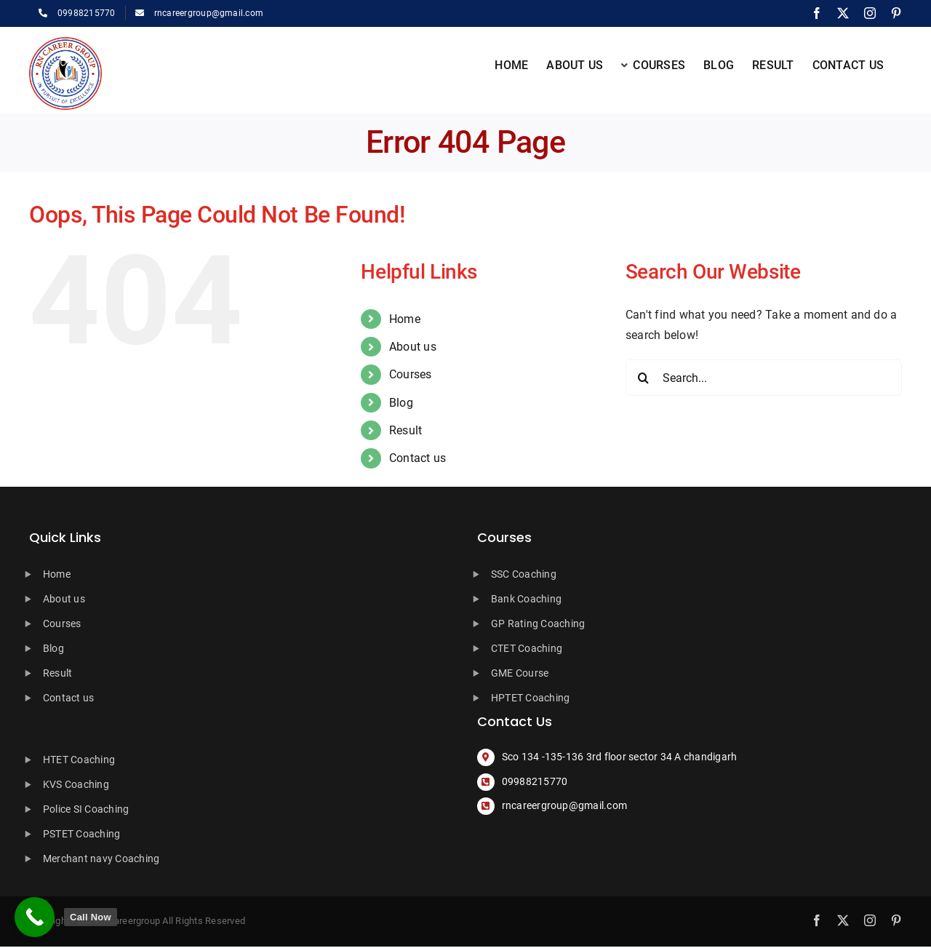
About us (412, 347)
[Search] (644, 377)
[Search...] (764, 377)
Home (404, 319)
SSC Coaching (523, 574)
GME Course (519, 673)
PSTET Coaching (81, 834)
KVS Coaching (76, 784)
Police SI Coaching (86, 809)
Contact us (417, 458)
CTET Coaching (526, 648)
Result (405, 430)
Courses (410, 374)
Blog (401, 403)
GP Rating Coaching (538, 623)
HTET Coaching (79, 759)
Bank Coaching (526, 599)
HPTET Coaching (530, 698)
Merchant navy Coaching (101, 858)
